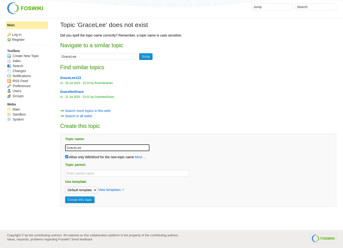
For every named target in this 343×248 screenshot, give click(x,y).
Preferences (19, 86)
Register (18, 40)
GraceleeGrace (104, 97)
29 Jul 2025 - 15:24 (77, 83)
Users (14, 91)
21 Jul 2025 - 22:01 (77, 97)
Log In (16, 35)
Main (11, 25)
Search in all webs (78, 116)
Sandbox (16, 114)
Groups (15, 96)
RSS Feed (17, 81)
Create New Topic (23, 56)
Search (15, 66)
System (15, 119)
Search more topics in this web (88, 111)
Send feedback (81, 239)
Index (14, 61)
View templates (109, 190)
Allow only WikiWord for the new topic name (99, 157)
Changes (16, 71)
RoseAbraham (104, 83)
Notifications (19, 76)
